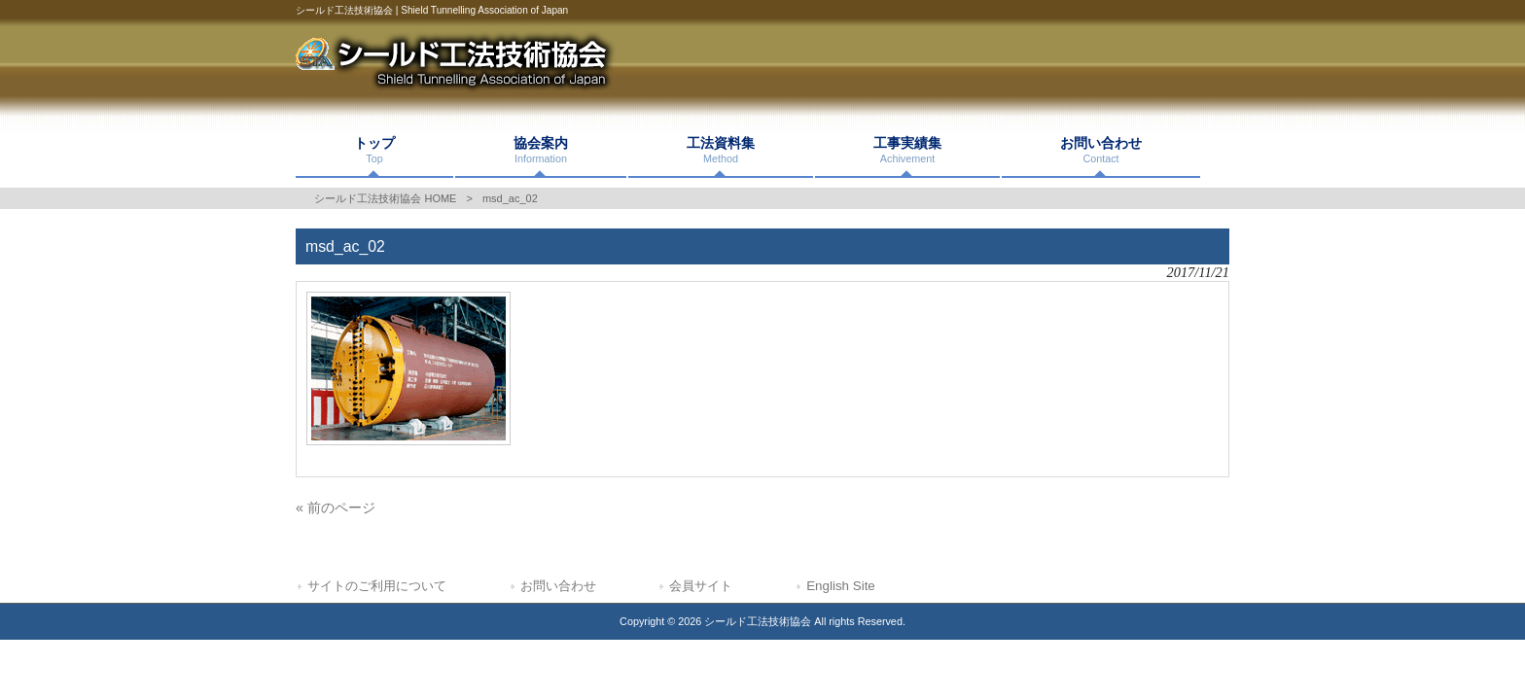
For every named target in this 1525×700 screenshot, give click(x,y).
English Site (840, 585)
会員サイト (700, 585)
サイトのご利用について (376, 585)
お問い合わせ (558, 585)
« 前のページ (335, 507)
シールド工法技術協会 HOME (385, 198)
